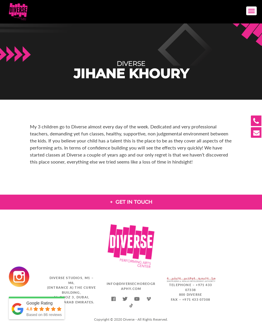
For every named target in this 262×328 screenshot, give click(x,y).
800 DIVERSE (190, 294)
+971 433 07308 (196, 299)
